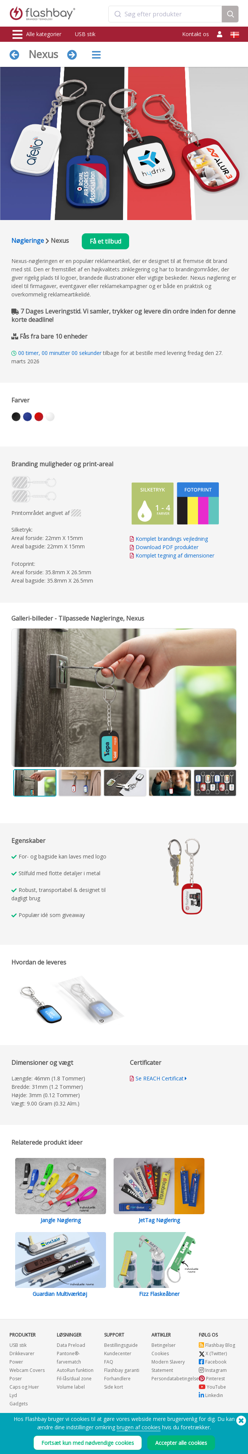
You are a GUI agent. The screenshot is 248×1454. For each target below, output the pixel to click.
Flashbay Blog (217, 1345)
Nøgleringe (27, 240)
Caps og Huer (24, 1387)
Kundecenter (117, 1353)
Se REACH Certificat (160, 1078)
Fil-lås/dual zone (74, 1378)
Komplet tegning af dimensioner (175, 555)
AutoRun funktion (75, 1370)
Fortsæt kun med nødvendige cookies (87, 1442)
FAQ (108, 1362)
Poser (15, 1378)
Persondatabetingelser (176, 1378)
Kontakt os (195, 34)
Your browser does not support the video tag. (183, 876)
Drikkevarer (21, 1353)
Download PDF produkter (164, 547)
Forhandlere (117, 1378)
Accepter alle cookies (181, 1442)
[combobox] (165, 14)
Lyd (13, 1395)
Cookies (160, 1353)
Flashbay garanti (121, 1370)
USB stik (85, 34)
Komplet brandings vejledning (172, 538)
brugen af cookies (139, 1427)
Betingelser (163, 1345)
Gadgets (18, 1403)
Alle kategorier (36, 34)
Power (16, 1362)
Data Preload (71, 1345)
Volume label (71, 1387)
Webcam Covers (27, 1370)
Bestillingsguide (121, 1345)
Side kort (113, 1387)
